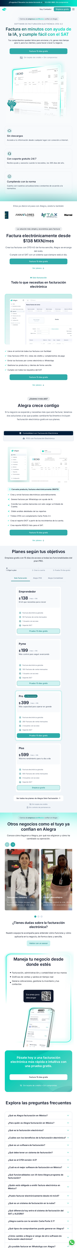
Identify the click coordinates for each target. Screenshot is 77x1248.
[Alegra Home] (4, 9)
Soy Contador (46, 9)
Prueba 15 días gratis (38, 631)
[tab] (38, 433)
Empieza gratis (38, 787)
